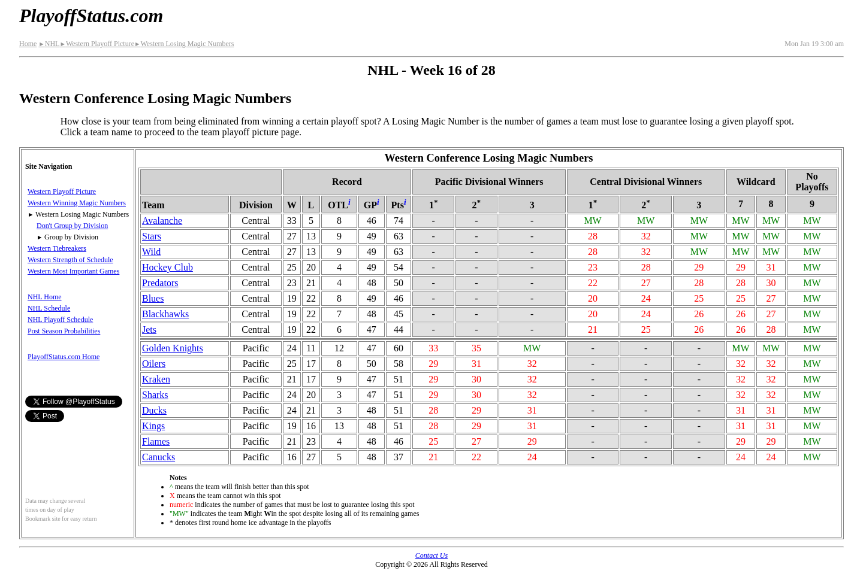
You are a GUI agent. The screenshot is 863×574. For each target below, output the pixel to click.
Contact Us (431, 555)
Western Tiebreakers (57, 248)
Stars (151, 236)
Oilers (153, 364)
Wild (151, 252)
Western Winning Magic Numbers (77, 203)
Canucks (158, 457)
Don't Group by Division (72, 225)
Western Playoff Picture (96, 44)
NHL (48, 44)
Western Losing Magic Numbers (184, 44)
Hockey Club (167, 267)
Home (28, 44)
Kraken (156, 379)
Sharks (155, 395)
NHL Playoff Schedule (60, 319)
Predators (160, 283)
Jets (149, 329)
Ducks (154, 410)
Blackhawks (165, 314)
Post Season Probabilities (64, 331)
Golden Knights (172, 348)
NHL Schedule (49, 308)
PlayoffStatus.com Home (63, 357)
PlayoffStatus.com (91, 15)
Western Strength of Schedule (70, 260)
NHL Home (45, 297)
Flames (156, 441)
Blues (153, 298)
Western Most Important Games (73, 271)
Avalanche (162, 220)
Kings (153, 426)
